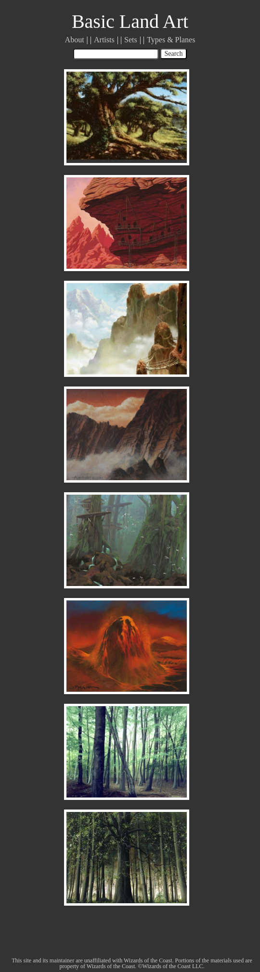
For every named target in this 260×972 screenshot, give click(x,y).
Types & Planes (171, 40)
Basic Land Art (130, 21)
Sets (130, 40)
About (74, 40)
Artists (104, 40)
